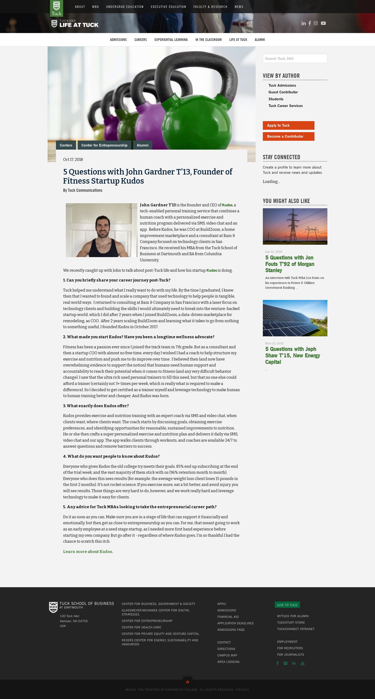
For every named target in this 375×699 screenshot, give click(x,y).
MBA (95, 6)
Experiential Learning (171, 39)
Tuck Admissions (282, 85)
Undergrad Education (125, 6)
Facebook (278, 663)
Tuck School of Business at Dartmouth (56, 8)
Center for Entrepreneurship (104, 144)
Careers (140, 39)
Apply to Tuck (278, 125)
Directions (226, 649)
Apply (221, 604)
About (80, 6)
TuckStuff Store (291, 622)
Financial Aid (228, 617)
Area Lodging (228, 662)
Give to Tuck (287, 605)
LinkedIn (294, 663)
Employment (287, 641)
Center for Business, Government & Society (158, 604)
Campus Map (227, 655)
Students (276, 98)
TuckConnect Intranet (295, 629)
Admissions (118, 39)
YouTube (302, 663)
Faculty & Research (210, 6)
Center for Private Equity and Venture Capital (160, 634)
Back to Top (187, 681)
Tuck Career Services (286, 105)
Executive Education (168, 6)
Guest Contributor (283, 91)
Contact (224, 642)
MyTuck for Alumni (293, 616)
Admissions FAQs (231, 629)
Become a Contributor (285, 136)
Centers (66, 144)
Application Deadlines (235, 623)
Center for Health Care (141, 627)
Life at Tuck (238, 39)
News (239, 6)
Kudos (227, 204)
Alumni (260, 39)
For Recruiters (290, 648)
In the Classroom (208, 39)
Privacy (243, 689)
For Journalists (290, 654)
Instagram (285, 663)
